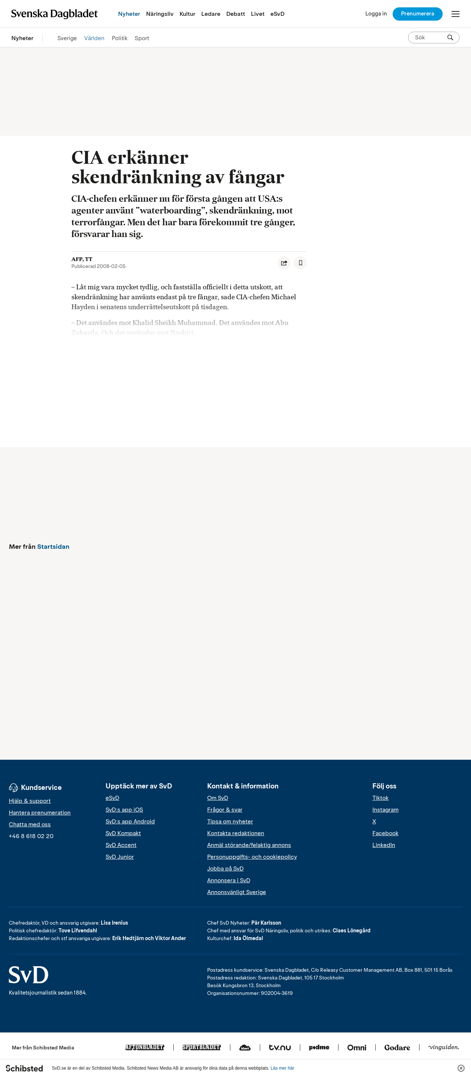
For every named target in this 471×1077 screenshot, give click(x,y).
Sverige (67, 38)
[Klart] (245, 1048)
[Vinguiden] (443, 1048)
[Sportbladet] (202, 1048)
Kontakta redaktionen (235, 833)
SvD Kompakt (123, 833)
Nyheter (129, 13)
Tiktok (380, 798)
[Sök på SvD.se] (430, 37)
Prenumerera (417, 13)
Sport (142, 38)
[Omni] (356, 1048)
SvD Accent (121, 845)
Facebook (385, 833)
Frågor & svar (224, 810)
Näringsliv (160, 13)
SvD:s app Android (130, 821)
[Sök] (450, 37)
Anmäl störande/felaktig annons (249, 845)
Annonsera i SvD (228, 880)
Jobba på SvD (225, 869)
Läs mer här (282, 1068)
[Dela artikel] (284, 262)
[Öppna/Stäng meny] (455, 14)
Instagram (385, 810)
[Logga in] (376, 14)
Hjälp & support (30, 801)
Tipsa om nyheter (230, 821)
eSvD (277, 13)
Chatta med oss (30, 824)
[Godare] (397, 1048)
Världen (94, 38)
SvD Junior (120, 857)
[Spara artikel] (300, 262)
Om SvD (217, 798)
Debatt (235, 13)
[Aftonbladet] (144, 1048)
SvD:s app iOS (124, 810)
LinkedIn (383, 845)
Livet (258, 13)
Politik (119, 38)
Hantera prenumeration (40, 813)
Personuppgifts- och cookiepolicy (252, 857)
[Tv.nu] (280, 1048)
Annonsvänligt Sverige (236, 892)
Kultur (187, 13)
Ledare (210, 13)
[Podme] (319, 1048)
